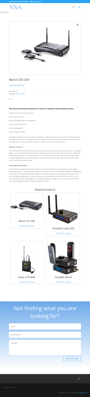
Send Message (72, 358)
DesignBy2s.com (82, 393)
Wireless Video (20, 94)
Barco (11, 99)
